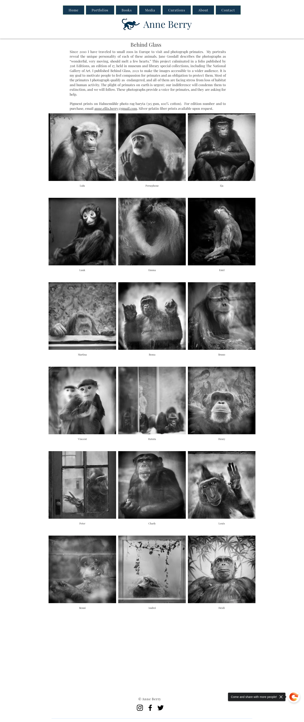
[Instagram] (140, 708)
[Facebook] (150, 708)
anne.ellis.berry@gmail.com (115, 108)
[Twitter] (160, 708)
